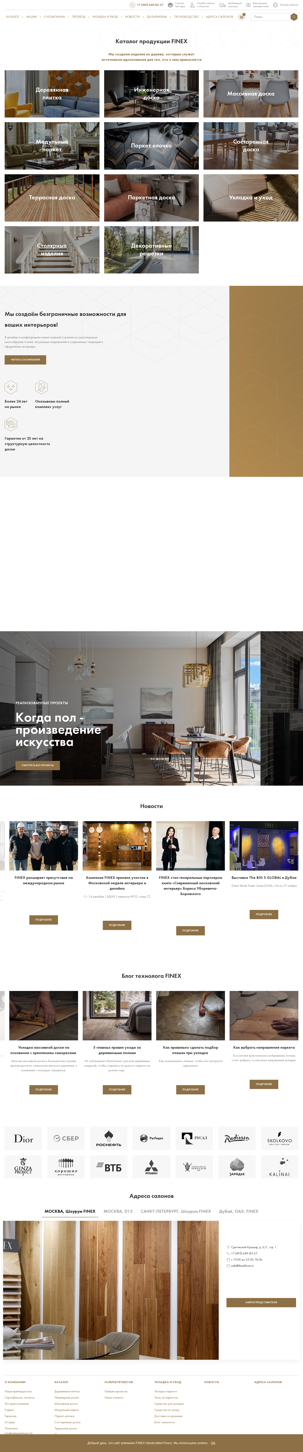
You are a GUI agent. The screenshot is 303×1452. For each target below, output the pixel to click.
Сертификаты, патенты (20, 1397)
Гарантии (10, 1416)
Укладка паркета (165, 1391)
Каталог (12, 17)
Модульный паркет (66, 1410)
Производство (186, 17)
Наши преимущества (18, 1391)
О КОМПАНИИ (15, 1382)
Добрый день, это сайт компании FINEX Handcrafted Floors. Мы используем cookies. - (151, 1443)
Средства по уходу (166, 1410)
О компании (54, 17)
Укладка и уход (105, 17)
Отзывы (10, 1422)
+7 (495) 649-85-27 (150, 5)
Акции (31, 17)
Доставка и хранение (168, 1416)
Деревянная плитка (67, 1391)
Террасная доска (65, 1428)
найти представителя (261, 1302)
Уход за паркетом (166, 1397)
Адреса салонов (219, 17)
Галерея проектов (119, 1382)
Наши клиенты (114, 1397)
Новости (132, 17)
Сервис (9, 1410)
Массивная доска (66, 1403)
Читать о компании (25, 360)
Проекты (78, 17)
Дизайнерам (157, 17)
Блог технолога (164, 1422)
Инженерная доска (66, 1397)
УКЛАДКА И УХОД (167, 1382)
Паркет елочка (64, 1416)
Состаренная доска (67, 1422)
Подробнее (44, 920)
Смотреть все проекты (38, 765)
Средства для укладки (169, 1403)
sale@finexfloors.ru (242, 1266)
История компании (17, 1403)
